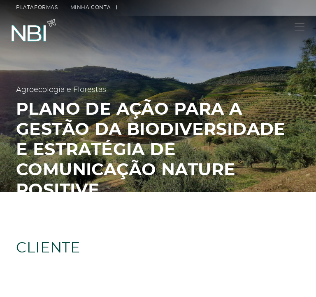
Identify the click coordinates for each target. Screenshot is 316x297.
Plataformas (37, 7)
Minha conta (90, 7)
